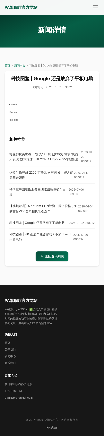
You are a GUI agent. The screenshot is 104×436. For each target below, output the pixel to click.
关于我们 (10, 349)
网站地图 (52, 427)
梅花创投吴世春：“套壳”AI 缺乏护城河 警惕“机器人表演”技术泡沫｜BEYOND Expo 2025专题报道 (43, 156)
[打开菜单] (95, 7)
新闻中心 (19, 65)
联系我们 (10, 362)
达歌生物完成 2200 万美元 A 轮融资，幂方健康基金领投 (41, 174)
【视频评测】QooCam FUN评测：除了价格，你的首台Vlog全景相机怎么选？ (43, 208)
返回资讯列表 (52, 256)
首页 (7, 65)
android (13, 104)
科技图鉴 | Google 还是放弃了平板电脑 (37, 223)
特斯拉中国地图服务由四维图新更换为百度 (37, 191)
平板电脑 (13, 120)
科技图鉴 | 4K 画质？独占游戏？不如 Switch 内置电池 (40, 236)
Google (13, 112)
